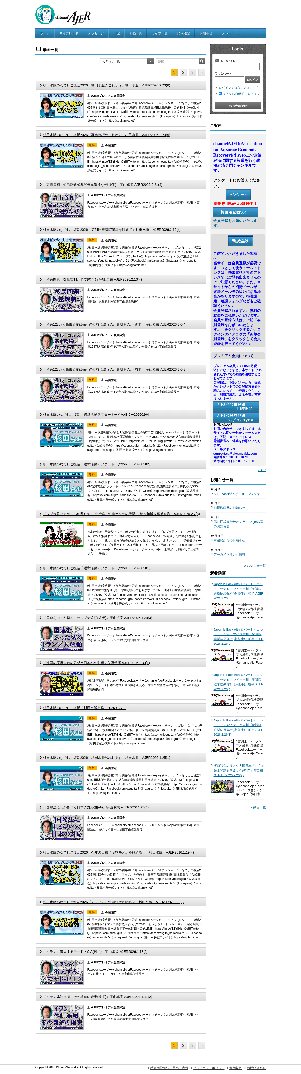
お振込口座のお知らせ (229, 508)
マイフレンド (68, 33)
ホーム (45, 33)
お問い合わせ (256, 1068)
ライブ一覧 (160, 33)
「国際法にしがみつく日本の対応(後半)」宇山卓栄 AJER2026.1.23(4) (96, 807)
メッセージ (96, 33)
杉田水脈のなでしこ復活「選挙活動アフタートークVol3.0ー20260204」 (97, 414)
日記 (117, 33)
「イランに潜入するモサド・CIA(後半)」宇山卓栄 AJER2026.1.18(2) (95, 952)
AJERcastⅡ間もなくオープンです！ (239, 494)
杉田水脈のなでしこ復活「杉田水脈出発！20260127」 (84, 708)
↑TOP (262, 470)
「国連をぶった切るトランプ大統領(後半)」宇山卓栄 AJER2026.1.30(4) (97, 618)
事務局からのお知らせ (229, 540)
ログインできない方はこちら (239, 88)
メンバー (228, 33)
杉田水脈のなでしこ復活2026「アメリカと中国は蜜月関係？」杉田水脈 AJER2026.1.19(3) (113, 902)
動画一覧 (136, 33)
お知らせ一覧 (256, 566)
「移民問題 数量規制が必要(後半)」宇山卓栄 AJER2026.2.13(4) (92, 279)
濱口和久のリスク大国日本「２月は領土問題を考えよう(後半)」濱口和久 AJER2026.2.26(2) (239, 770)
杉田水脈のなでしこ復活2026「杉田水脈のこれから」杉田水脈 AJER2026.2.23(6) (106, 85)
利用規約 (235, 1068)
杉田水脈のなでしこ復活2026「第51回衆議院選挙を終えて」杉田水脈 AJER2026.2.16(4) (112, 230)
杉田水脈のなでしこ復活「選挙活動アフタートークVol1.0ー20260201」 (97, 568)
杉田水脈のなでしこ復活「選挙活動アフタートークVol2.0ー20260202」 (97, 464)
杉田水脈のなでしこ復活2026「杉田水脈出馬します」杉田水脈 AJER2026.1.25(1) (106, 758)
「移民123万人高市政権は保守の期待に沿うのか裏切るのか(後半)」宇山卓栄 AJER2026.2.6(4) (115, 324)
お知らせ (206, 33)
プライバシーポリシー (209, 1068)
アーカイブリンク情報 (229, 554)
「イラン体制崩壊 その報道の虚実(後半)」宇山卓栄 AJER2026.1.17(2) (97, 997)
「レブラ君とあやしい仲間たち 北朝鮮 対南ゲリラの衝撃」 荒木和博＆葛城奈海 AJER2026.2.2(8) (121, 514)
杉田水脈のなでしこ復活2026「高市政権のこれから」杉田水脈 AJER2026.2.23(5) (106, 135)
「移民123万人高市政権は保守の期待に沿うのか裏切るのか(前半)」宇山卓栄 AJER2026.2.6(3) (115, 369)
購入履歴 (183, 33)
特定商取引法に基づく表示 (169, 1068)
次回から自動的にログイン (241, 94)
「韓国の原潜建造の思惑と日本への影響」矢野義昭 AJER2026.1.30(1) (96, 663)
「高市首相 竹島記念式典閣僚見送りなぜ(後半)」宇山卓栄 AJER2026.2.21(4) (103, 185)
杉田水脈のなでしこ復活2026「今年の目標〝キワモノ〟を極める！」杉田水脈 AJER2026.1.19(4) (118, 852)
